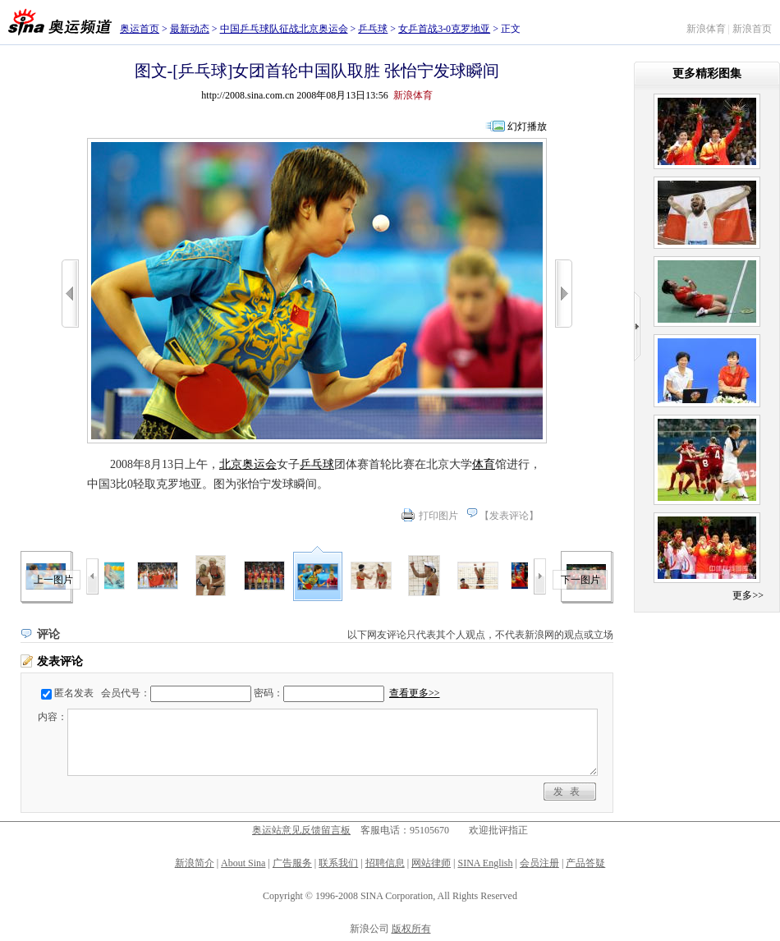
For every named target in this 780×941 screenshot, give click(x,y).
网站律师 (431, 863)
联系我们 (338, 863)
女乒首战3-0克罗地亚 (444, 28)
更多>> (748, 595)
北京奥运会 (248, 464)
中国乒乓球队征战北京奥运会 (284, 28)
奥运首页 (139, 28)
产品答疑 (585, 863)
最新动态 (189, 28)
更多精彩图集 (706, 73)
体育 (483, 464)
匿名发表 (74, 693)
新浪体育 (706, 28)
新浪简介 (194, 863)
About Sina (243, 863)
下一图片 (580, 579)
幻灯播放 (527, 126)
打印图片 (438, 515)
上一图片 (53, 579)
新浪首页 (752, 28)
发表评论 (509, 515)
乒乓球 (373, 28)
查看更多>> (414, 693)
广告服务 (292, 863)
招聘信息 (385, 863)
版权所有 (411, 928)
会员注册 (539, 863)
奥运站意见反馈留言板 (301, 830)
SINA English (484, 863)
